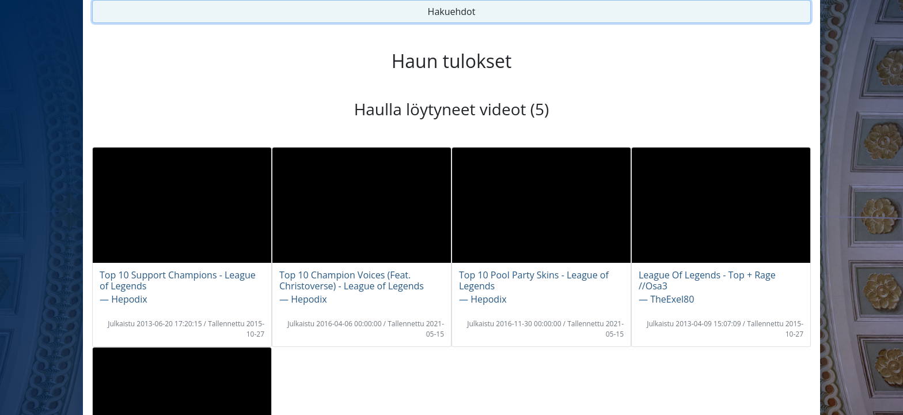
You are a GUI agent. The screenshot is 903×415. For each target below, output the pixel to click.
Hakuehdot (452, 11)
